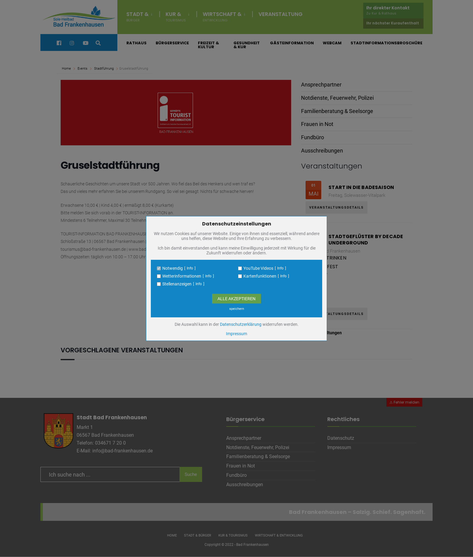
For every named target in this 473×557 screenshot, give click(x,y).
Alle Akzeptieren (236, 298)
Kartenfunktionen (259, 276)
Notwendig (172, 268)
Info (190, 268)
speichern (236, 309)
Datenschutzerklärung (241, 324)
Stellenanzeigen (177, 284)
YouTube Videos (258, 268)
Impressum (236, 333)
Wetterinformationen (181, 276)
